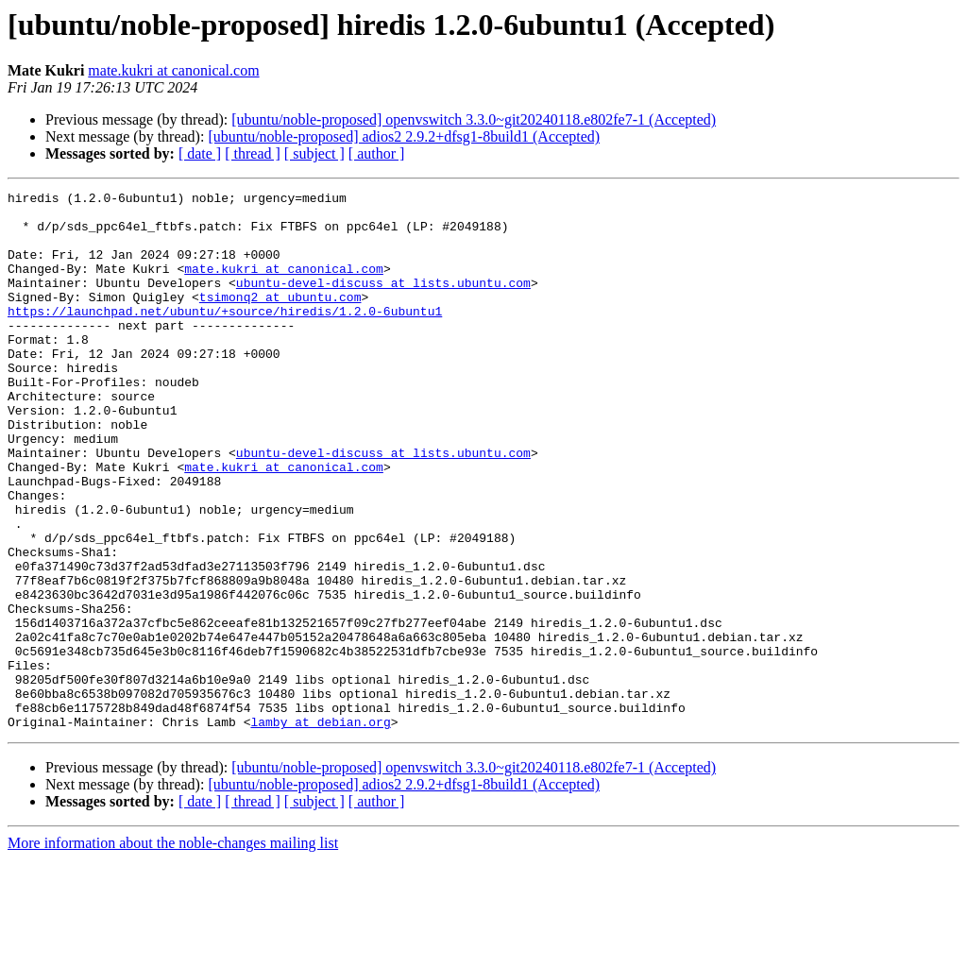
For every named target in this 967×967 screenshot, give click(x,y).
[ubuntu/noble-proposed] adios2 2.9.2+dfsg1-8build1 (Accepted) (404, 136)
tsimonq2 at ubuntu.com (280, 319)
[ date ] (199, 153)
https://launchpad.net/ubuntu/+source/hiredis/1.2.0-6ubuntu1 (225, 336)
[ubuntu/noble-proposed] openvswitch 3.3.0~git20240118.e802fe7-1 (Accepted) (473, 119)
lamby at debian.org (320, 829)
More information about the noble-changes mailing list (173, 950)
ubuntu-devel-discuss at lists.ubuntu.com (383, 302)
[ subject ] (314, 153)
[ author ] (376, 153)
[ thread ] (252, 153)
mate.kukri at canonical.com (173, 70)
